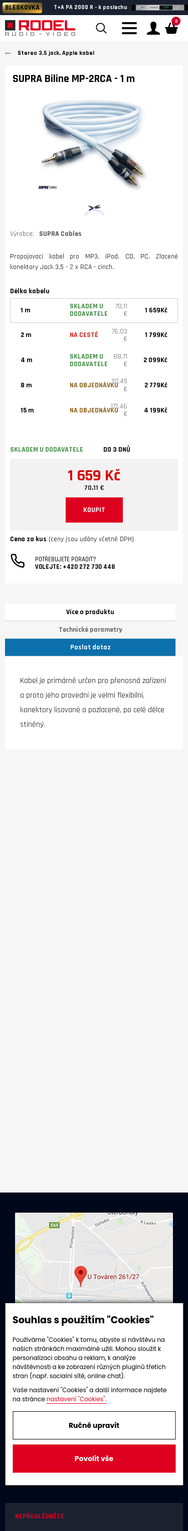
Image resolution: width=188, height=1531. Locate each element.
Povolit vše (94, 1459)
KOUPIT (94, 510)
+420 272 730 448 (89, 567)
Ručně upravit (94, 1425)
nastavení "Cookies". (77, 1399)
